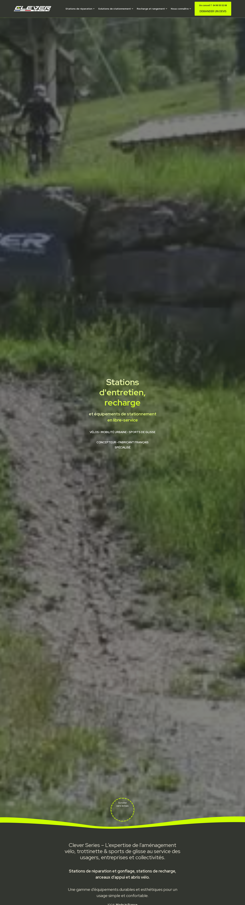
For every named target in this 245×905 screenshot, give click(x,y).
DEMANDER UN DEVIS (213, 8)
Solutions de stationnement (114, 8)
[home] (32, 8)
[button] (80, 9)
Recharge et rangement (151, 8)
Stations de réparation (79, 8)
